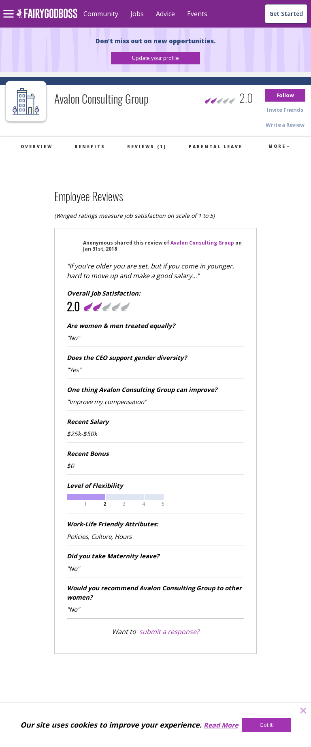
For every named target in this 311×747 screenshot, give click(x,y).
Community (100, 13)
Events (197, 13)
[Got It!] (266, 725)
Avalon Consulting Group (202, 242)
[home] (46, 18)
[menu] (9, 7)
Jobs (137, 13)
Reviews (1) (146, 146)
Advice (165, 13)
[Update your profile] (155, 58)
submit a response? (169, 631)
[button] (155, 58)
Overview (37, 146)
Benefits (90, 146)
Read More (221, 725)
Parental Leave (216, 146)
